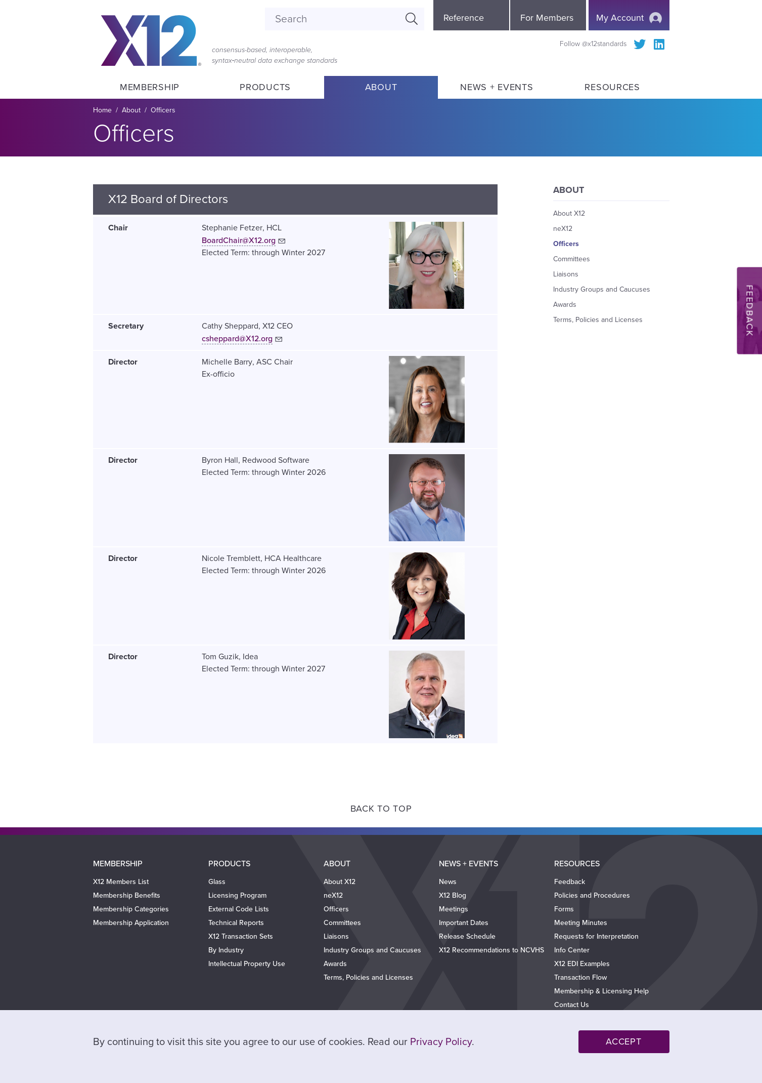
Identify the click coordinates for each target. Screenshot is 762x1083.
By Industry (226, 950)
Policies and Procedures (592, 895)
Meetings (453, 909)
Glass (217, 881)
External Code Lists (238, 909)
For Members (546, 17)
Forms (564, 909)
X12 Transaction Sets (240, 936)
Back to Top (381, 808)
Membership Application (131, 922)
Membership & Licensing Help (601, 991)
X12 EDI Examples (582, 963)
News (448, 881)
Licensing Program (237, 895)
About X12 (569, 213)
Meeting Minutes (580, 922)
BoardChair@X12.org (239, 240)
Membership (150, 87)
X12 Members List (121, 881)
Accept (623, 1041)
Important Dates (463, 922)
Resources (612, 87)
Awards (564, 304)
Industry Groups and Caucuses (601, 289)
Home (102, 110)
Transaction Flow (580, 977)
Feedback (569, 881)
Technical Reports (236, 922)
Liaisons (565, 274)
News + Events (496, 87)
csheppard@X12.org (237, 339)
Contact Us (571, 1004)
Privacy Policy (441, 1042)
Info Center (572, 950)
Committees (571, 259)
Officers (566, 243)
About (381, 87)
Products (265, 87)
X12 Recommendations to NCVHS (491, 950)
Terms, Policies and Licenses (598, 319)
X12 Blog (452, 895)
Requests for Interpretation (596, 936)
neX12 (562, 228)
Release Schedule (467, 936)
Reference (463, 17)
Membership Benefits (126, 895)
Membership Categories (131, 909)
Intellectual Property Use (246, 963)
